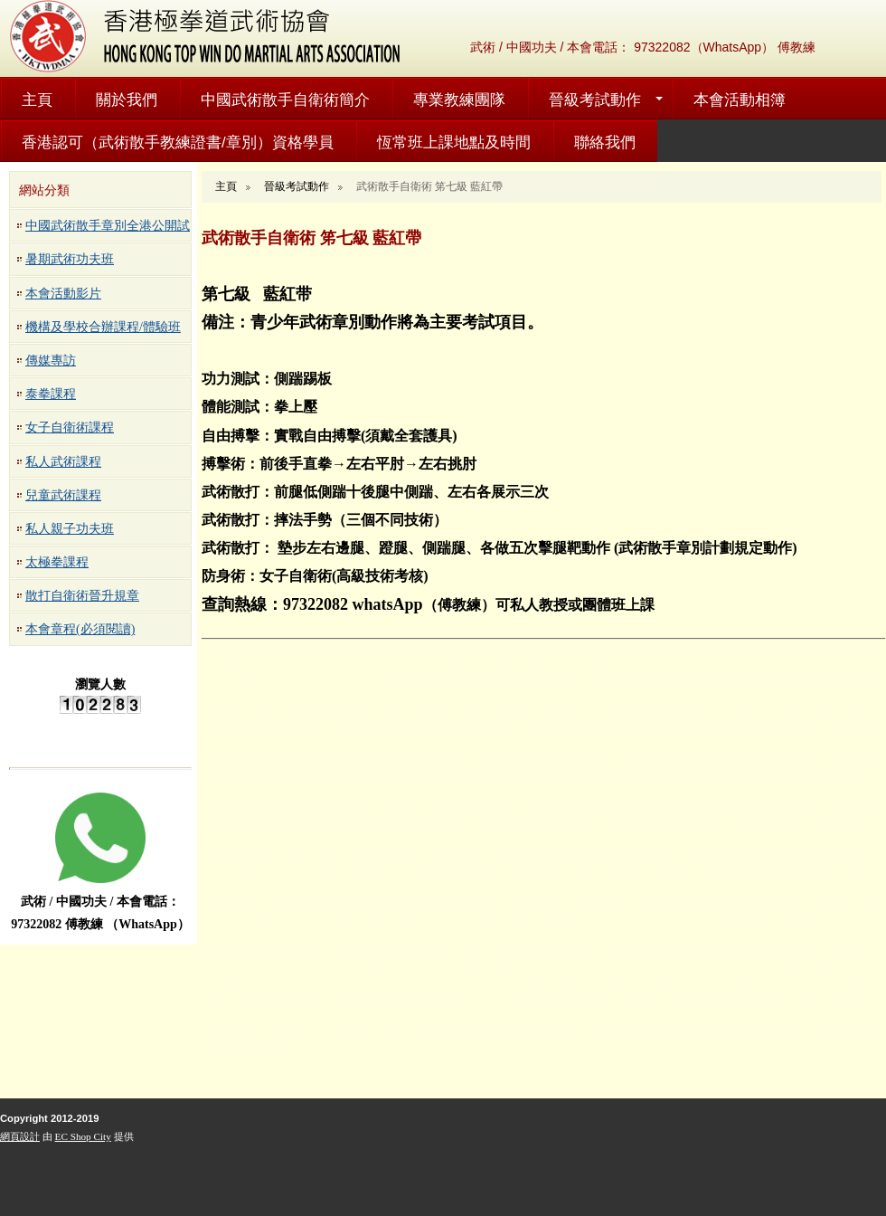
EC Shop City (83, 1136)
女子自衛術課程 (69, 427)
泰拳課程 (50, 394)
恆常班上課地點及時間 (454, 142)
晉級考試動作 (595, 100)
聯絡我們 (605, 142)
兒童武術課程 (63, 495)
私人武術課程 (63, 462)
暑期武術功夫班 (69, 259)
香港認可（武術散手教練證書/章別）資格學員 (178, 142)
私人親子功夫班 (69, 529)
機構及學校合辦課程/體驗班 (103, 327)
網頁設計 (20, 1136)
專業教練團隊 (459, 100)
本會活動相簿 (739, 100)
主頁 (37, 100)
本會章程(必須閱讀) (80, 629)
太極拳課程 (57, 562)
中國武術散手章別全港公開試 (107, 226)
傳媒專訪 (50, 360)
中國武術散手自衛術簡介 (285, 100)
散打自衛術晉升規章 (82, 596)
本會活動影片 (63, 293)
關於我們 (126, 100)
